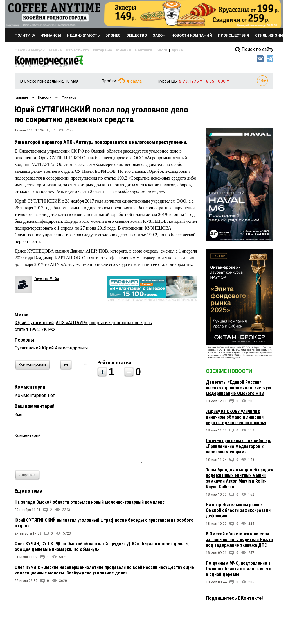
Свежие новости (229, 373)
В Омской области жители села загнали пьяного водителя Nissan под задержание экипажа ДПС (239, 541)
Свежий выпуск (27, 50)
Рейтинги (127, 50)
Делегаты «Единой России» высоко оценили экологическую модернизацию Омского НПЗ (238, 390)
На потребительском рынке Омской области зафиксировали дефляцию (238, 512)
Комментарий (27, 437)
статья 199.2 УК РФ (35, 331)
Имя (18, 417)
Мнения (109, 50)
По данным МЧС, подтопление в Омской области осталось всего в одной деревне (238, 571)
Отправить (28, 477)
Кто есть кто (69, 50)
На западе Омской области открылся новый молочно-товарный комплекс (90, 504)
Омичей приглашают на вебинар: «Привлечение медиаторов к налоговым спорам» (238, 448)
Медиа (49, 50)
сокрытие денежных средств (120, 325)
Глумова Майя (46, 281)
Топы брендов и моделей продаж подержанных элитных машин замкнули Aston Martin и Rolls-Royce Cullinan (239, 480)
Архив (156, 50)
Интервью (90, 50)
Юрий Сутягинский (34, 325)
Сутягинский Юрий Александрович (51, 350)
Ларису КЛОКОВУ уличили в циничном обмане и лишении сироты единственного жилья (236, 419)
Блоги (143, 50)
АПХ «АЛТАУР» (71, 325)
